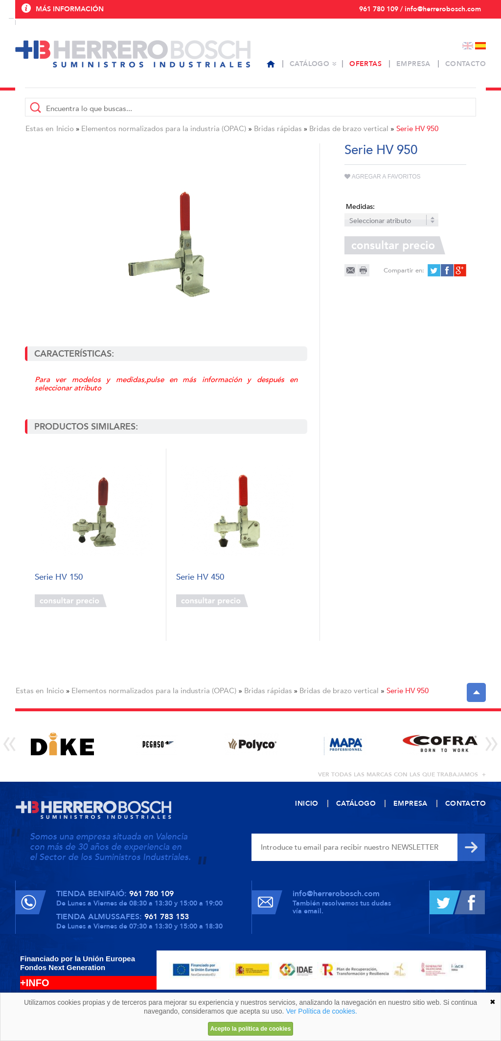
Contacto (465, 63)
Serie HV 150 (59, 577)
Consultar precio (71, 600)
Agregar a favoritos (382, 176)
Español (480, 45)
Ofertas (365, 63)
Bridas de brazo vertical (348, 129)
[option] (62, 743)
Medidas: (360, 206)
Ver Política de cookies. (321, 1011)
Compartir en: (404, 270)
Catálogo (309, 63)
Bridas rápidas (278, 129)
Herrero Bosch (132, 54)
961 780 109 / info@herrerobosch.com (420, 9)
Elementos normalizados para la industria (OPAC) (163, 129)
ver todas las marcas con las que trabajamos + (402, 774)
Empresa (413, 63)
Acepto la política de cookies (250, 1028)
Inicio (65, 129)
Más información (70, 9)
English (467, 45)
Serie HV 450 (200, 577)
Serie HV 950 (417, 129)
